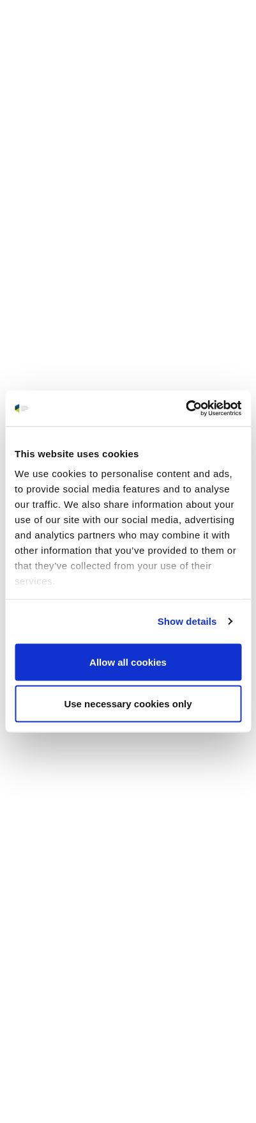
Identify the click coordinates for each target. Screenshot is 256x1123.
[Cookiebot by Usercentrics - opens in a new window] (185, 408)
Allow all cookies (128, 661)
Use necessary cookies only (128, 703)
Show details (187, 621)
